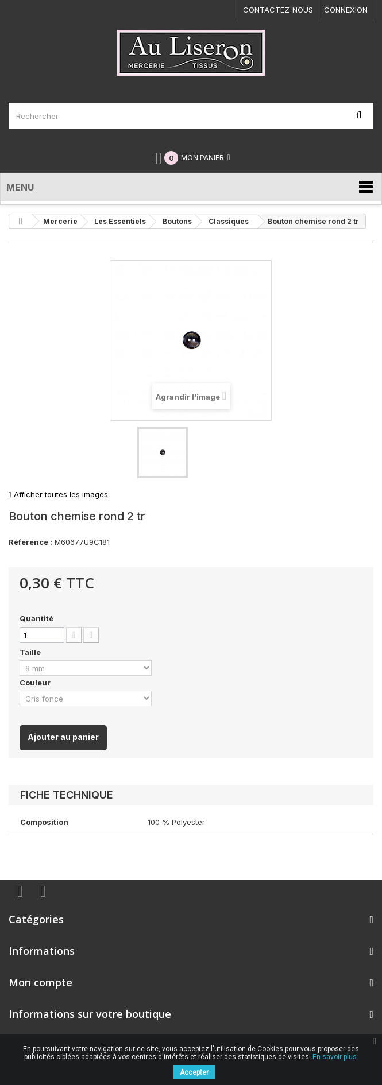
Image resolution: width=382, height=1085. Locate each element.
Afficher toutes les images (58, 494)
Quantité (36, 618)
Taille (31, 652)
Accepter (194, 1072)
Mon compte (40, 982)
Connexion (346, 9)
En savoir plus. (335, 1057)
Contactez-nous (278, 9)
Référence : (30, 542)
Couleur (36, 682)
